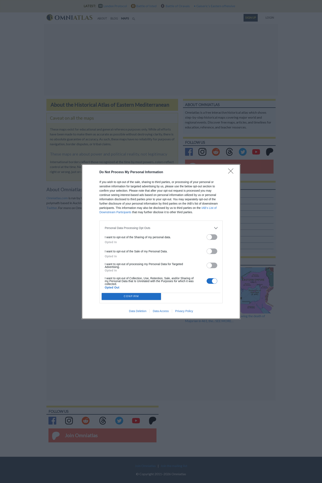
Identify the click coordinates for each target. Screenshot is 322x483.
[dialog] (161, 241)
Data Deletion (137, 311)
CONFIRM (131, 296)
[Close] (232, 172)
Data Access (161, 311)
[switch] (212, 237)
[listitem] (161, 228)
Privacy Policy (184, 311)
